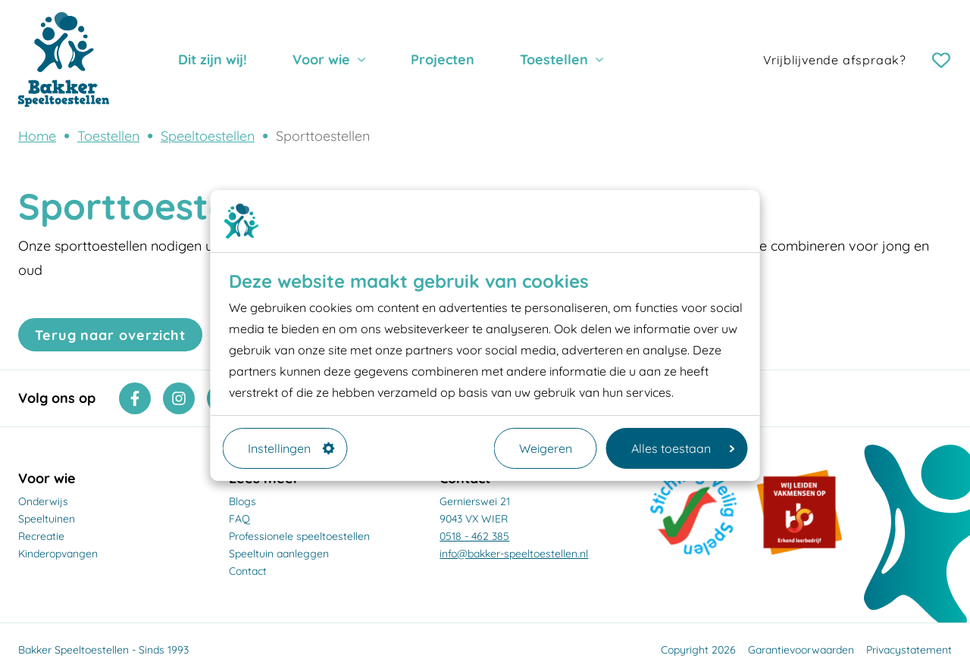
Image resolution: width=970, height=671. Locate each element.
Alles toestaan (683, 448)
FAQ (239, 519)
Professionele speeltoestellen (299, 536)
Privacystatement (909, 650)
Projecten (442, 59)
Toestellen (554, 59)
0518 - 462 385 (474, 536)
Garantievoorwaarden (801, 650)
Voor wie (321, 59)
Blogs (242, 501)
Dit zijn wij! (212, 59)
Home (37, 136)
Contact (248, 571)
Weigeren (545, 448)
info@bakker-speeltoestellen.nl (514, 553)
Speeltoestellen (208, 136)
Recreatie (41, 536)
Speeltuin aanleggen (279, 553)
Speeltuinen (46, 519)
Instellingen (291, 448)
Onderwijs (43, 501)
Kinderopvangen (58, 553)
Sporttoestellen (323, 136)
